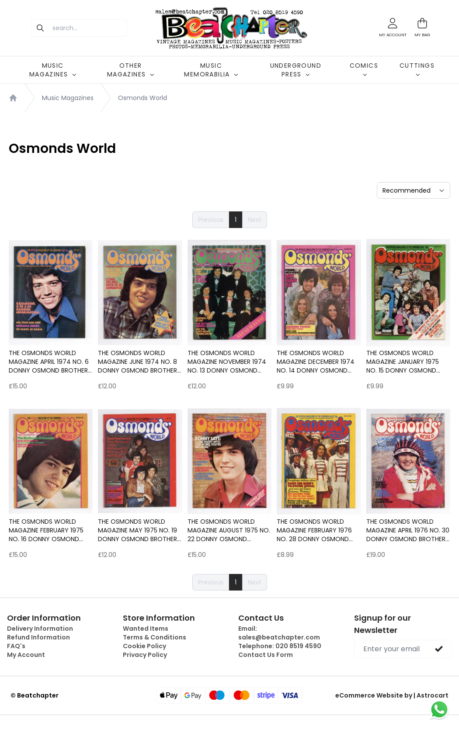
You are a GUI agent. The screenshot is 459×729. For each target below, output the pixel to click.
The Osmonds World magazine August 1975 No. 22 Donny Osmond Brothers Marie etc (229, 530)
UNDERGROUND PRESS (295, 70)
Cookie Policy (144, 646)
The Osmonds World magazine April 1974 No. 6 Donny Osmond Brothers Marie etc (50, 362)
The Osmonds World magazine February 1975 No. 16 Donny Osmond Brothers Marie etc (46, 530)
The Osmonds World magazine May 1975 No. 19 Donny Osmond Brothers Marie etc (139, 530)
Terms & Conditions (154, 637)
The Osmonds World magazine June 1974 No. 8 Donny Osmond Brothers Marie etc (139, 362)
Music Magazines (68, 97)
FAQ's (16, 646)
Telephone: (279, 646)
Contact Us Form (265, 654)
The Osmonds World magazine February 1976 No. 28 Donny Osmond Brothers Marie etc (314, 530)
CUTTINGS (417, 69)
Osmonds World (142, 97)
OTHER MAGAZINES (130, 70)
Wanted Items (145, 628)
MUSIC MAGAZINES (52, 70)
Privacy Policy (145, 654)
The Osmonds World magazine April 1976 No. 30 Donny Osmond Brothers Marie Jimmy (407, 530)
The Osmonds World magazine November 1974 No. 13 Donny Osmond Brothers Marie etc (227, 362)
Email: (279, 633)
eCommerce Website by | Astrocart (392, 695)
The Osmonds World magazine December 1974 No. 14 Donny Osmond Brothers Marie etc (316, 362)
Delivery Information (40, 628)
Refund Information (38, 637)
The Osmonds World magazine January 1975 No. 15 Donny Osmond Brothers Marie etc (402, 362)
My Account (26, 654)
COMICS (364, 69)
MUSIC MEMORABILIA (211, 70)
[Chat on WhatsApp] (439, 709)
